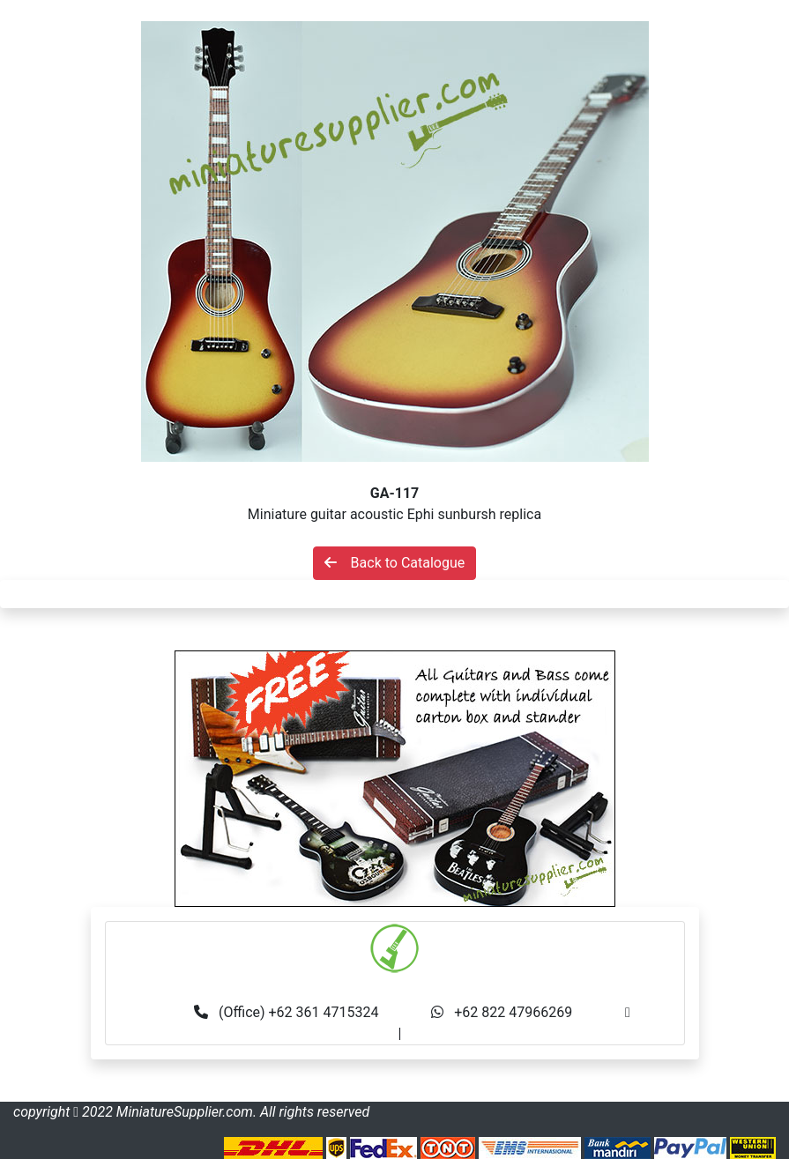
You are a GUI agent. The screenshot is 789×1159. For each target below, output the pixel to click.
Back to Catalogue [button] (394, 562)
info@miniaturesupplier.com (308, 1033)
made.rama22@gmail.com (488, 1033)
